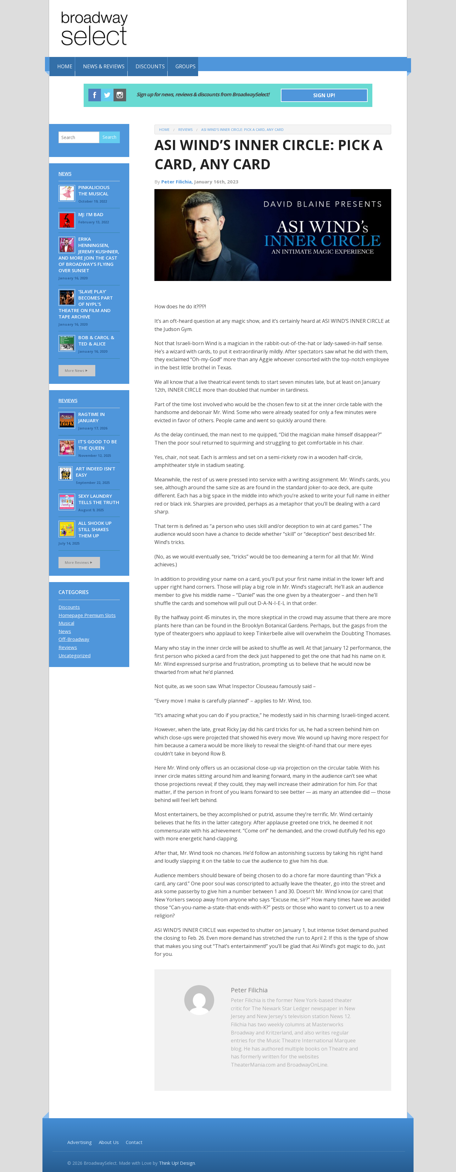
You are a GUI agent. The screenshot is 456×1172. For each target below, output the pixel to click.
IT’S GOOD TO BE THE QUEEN (97, 443)
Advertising (79, 1141)
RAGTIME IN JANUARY (91, 416)
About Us (109, 1141)
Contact (134, 1141)
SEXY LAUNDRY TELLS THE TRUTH (98, 497)
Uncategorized (74, 654)
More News (77, 369)
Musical (66, 622)
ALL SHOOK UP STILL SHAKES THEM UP (95, 528)
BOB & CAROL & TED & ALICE (96, 339)
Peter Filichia (252, 988)
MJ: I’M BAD (90, 213)
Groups (201, 63)
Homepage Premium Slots (87, 614)
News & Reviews (109, 63)
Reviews (185, 128)
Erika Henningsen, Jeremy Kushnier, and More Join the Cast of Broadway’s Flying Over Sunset (88, 253)
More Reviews (79, 561)
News (64, 172)
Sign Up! (324, 94)
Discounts (160, 63)
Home (64, 63)
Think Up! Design (177, 1162)
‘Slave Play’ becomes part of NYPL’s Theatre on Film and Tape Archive (85, 302)
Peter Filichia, (177, 180)
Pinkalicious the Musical (93, 189)
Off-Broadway (73, 638)
